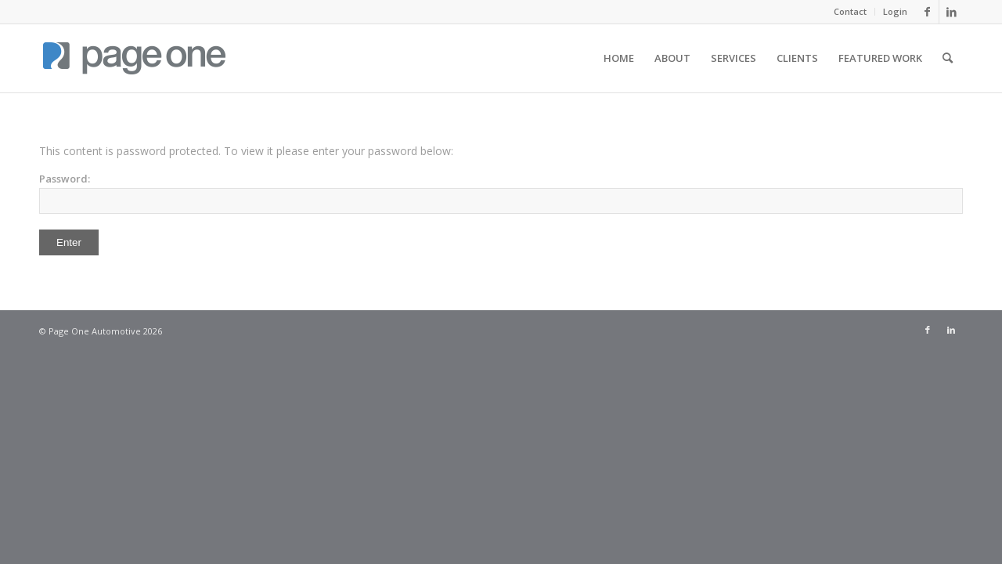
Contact (850, 11)
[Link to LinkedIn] (951, 12)
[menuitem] (850, 12)
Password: (501, 193)
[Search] (947, 58)
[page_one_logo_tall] (134, 58)
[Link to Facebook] (927, 12)
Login (895, 11)
